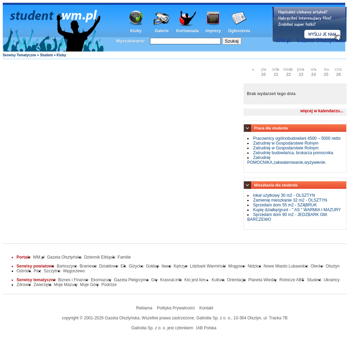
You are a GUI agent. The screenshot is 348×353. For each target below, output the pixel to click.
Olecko (317, 266)
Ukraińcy (332, 279)
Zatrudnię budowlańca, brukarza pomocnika (293, 152)
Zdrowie (24, 284)
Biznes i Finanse (73, 279)
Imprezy (213, 31)
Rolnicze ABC (291, 279)
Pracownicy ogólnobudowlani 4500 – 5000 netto (297, 138)
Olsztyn (332, 266)
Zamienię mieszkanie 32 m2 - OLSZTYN (290, 200)
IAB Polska (206, 328)
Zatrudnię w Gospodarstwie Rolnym (285, 143)
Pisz (38, 271)
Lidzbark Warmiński (208, 266)
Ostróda (24, 271)
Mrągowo (236, 266)
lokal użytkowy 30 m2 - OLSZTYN (284, 195)
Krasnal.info (171, 279)
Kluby (136, 31)
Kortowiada (187, 31)
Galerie (162, 31)
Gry (154, 279)
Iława (166, 266)
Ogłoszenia (239, 31)
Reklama (144, 308)
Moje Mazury (66, 284)
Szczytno (52, 271)
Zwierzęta (43, 284)
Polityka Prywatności (176, 308)
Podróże (109, 284)
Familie (124, 257)
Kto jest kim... (196, 279)
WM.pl (283, 40)
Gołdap (152, 266)
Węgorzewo (74, 271)
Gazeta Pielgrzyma (131, 279)
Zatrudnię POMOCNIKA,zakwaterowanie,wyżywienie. (286, 160)
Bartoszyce (67, 266)
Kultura (218, 279)
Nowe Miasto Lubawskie (286, 266)
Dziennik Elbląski (99, 257)
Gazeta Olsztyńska (320, 40)
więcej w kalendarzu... (321, 111)
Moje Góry (89, 284)
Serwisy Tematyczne (19, 55)
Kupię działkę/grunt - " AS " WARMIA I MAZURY (297, 209)
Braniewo (88, 266)
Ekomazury (101, 279)
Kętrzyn (181, 266)
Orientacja (236, 279)
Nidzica (254, 266)
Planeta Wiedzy (262, 279)
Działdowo (108, 266)
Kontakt (206, 308)
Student (46, 55)
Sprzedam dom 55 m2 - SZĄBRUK (285, 205)
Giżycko (136, 266)
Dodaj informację (309, 24)
